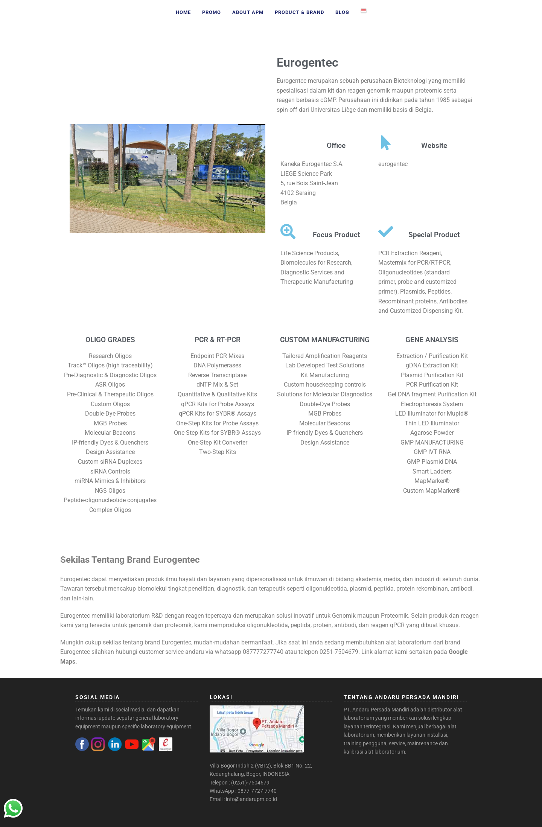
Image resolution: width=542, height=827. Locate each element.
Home (183, 12)
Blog (342, 12)
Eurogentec (307, 62)
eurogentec (393, 164)
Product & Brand (299, 12)
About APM (247, 12)
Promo (211, 12)
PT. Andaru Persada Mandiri (376, 710)
